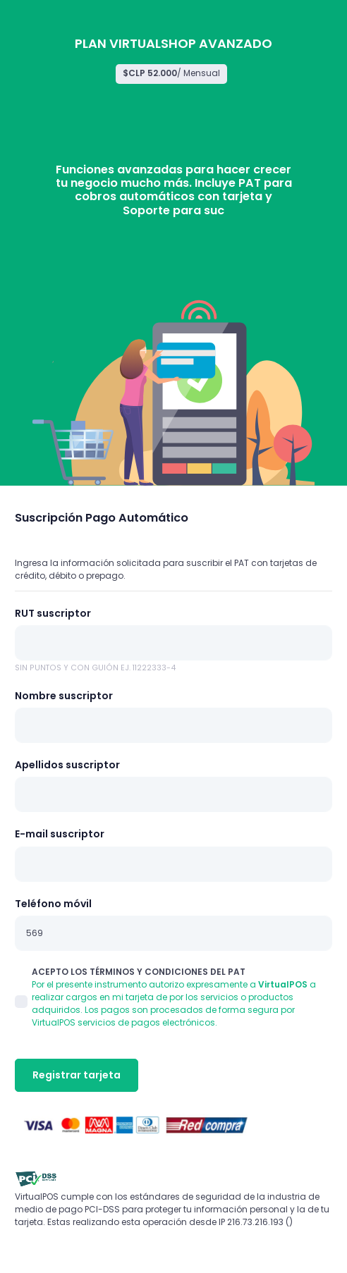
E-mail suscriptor (59, 834)
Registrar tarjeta (76, 1075)
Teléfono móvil (53, 904)
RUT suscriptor (53, 613)
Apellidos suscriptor (67, 765)
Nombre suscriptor (64, 696)
